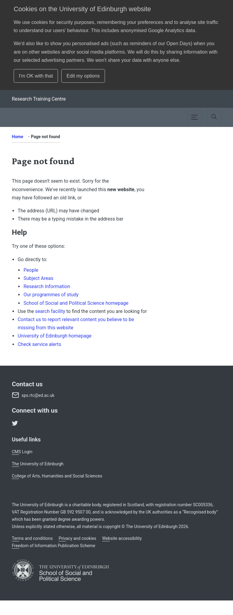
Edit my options (83, 75)
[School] (39, 99)
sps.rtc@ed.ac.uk (38, 395)
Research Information (46, 286)
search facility (50, 311)
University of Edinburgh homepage (54, 336)
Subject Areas (38, 278)
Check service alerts (39, 344)
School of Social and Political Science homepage (75, 303)
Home (17, 136)
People (30, 270)
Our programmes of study (51, 295)
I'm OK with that (36, 75)
